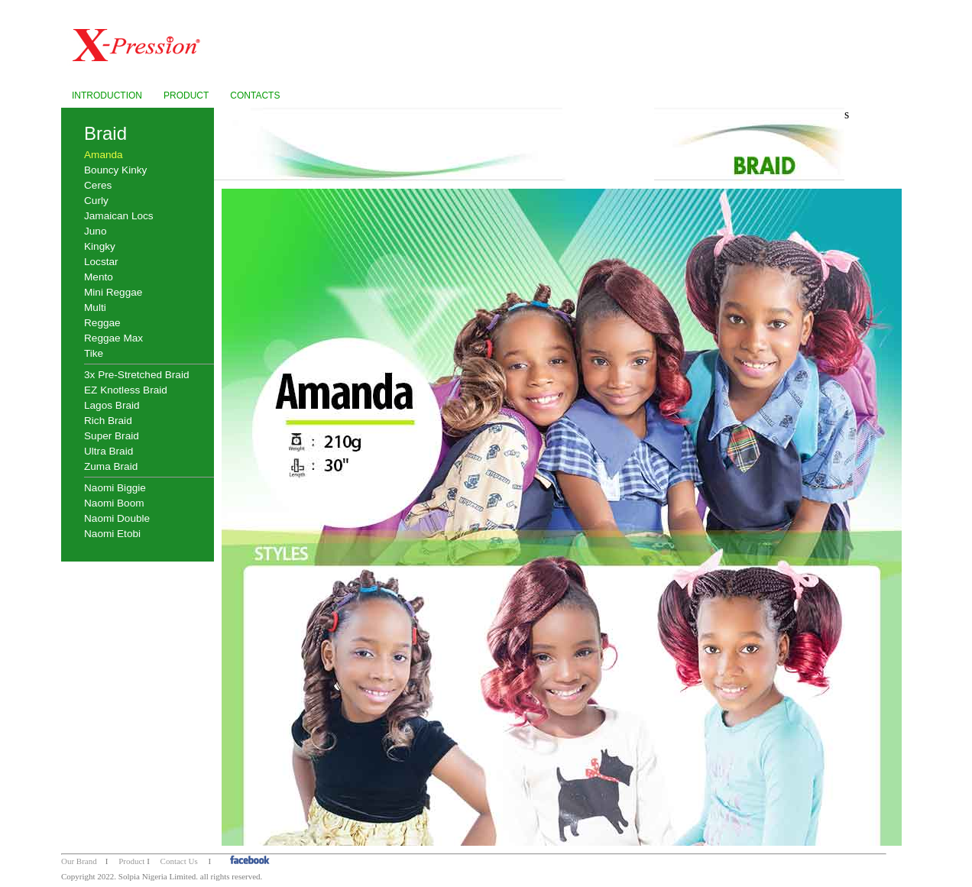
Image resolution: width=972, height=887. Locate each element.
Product (131, 861)
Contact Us (179, 861)
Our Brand (79, 861)
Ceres (98, 185)
